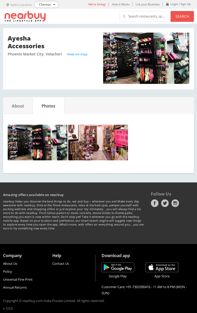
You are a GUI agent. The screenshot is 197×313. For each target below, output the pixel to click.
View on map (77, 54)
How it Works (121, 4)
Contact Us (60, 263)
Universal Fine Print (18, 279)
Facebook (155, 203)
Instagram (175, 203)
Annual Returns (15, 287)
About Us (10, 263)
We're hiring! (97, 4)
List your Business (148, 4)
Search (182, 16)
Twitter (165, 203)
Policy (7, 271)
